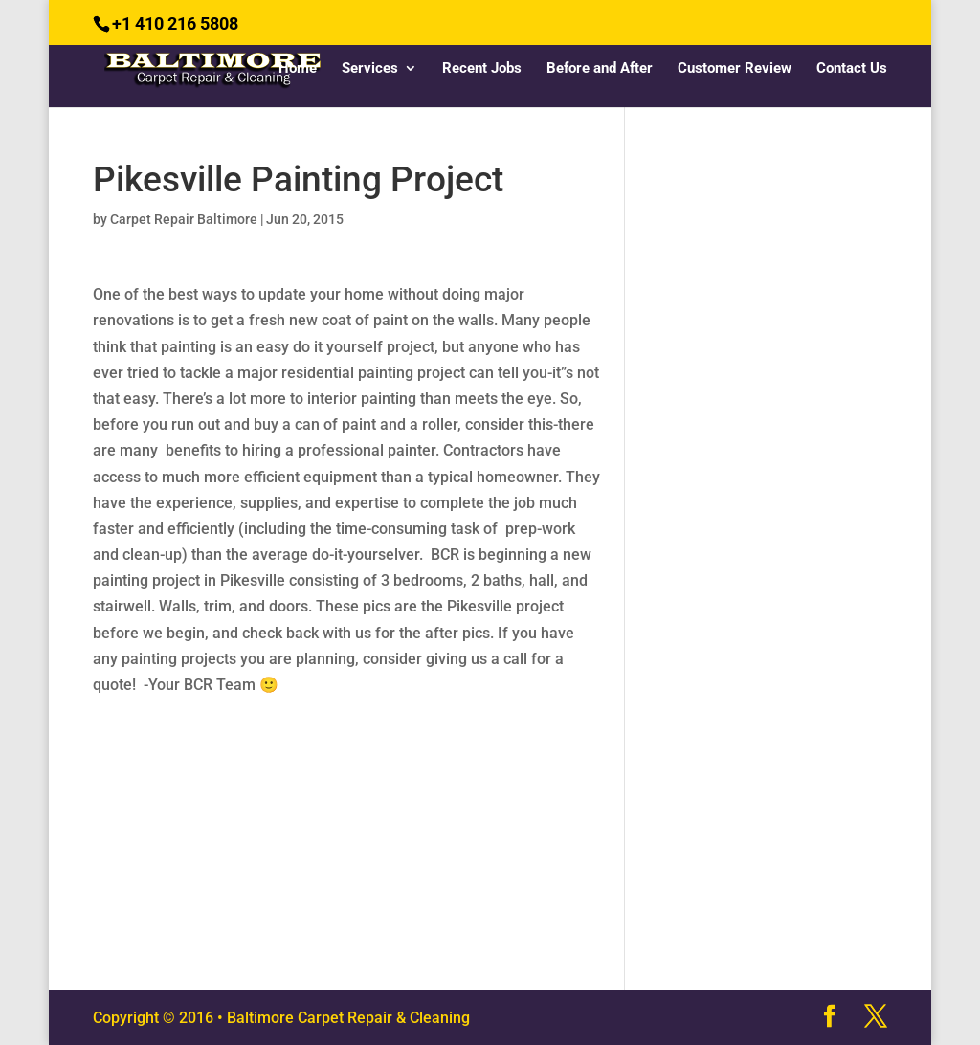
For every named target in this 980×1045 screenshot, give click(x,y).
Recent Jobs (482, 69)
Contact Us (851, 69)
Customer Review (734, 69)
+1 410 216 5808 (175, 23)
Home (297, 69)
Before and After (599, 69)
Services (370, 69)
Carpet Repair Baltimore (183, 219)
